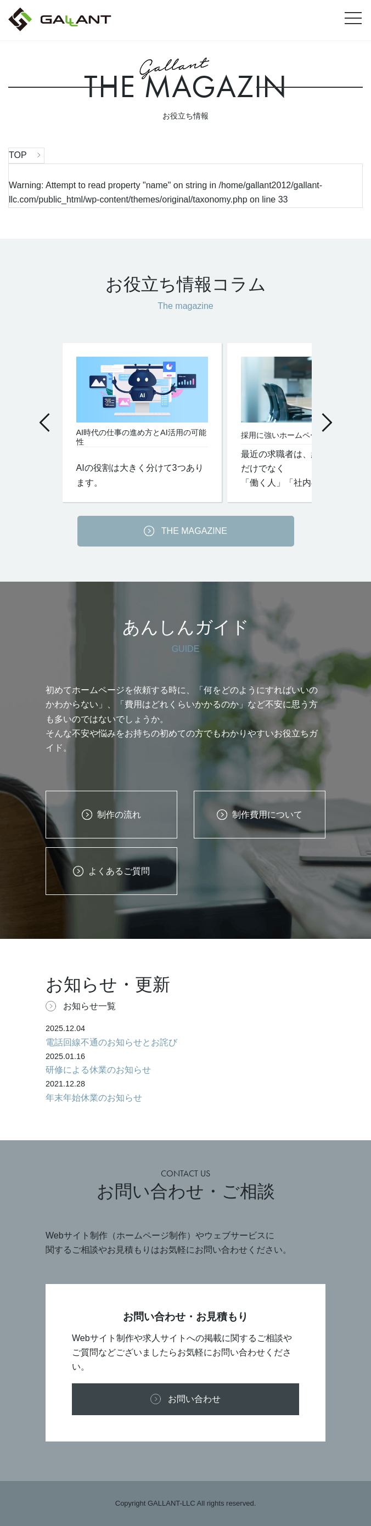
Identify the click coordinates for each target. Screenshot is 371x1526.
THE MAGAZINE (185, 531)
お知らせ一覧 (81, 1006)
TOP (17, 155)
